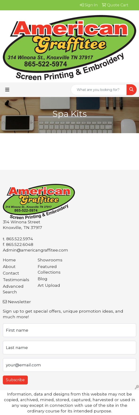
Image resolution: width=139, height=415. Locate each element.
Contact (11, 273)
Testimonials (16, 279)
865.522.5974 (19, 238)
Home (9, 259)
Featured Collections (49, 269)
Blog (42, 278)
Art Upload (49, 285)
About (9, 266)
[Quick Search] (99, 89)
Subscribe (15, 380)
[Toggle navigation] (7, 89)
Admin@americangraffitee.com (35, 250)
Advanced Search (13, 289)
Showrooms (50, 259)
